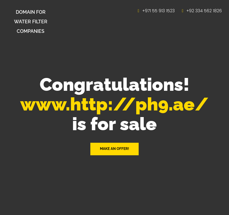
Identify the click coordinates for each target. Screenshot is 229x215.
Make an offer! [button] (114, 149)
